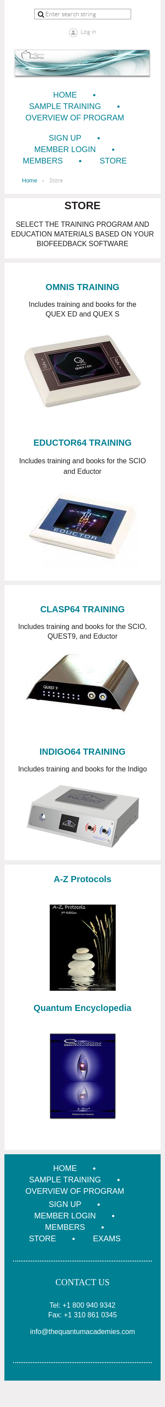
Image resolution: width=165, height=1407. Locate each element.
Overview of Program (75, 117)
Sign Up (65, 138)
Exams (107, 1238)
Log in (88, 31)
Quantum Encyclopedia (82, 1008)
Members (43, 160)
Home (65, 95)
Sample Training (65, 106)
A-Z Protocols (82, 879)
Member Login (65, 149)
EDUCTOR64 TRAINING (82, 442)
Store (113, 160)
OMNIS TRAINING (83, 287)
